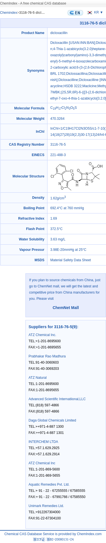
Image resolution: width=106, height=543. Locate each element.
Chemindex (8, 13)
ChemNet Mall (66, 307)
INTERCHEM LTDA (43, 442)
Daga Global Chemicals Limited (52, 420)
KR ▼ (94, 12)
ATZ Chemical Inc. (42, 335)
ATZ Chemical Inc (42, 463)
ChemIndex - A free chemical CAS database (33, 3)
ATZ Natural (38, 378)
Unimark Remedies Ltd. (46, 506)
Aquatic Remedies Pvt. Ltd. (49, 484)
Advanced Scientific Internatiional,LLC (57, 399)
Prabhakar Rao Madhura (47, 356)
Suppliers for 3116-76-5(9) (53, 327)
